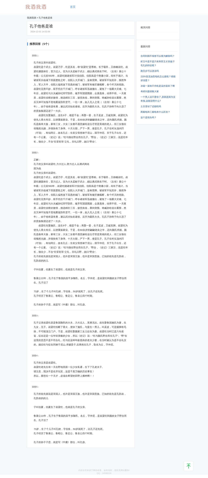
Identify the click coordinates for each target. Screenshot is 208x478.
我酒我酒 (31, 17)
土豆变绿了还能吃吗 (151, 106)
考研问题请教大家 (150, 91)
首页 (73, 6)
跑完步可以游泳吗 (150, 71)
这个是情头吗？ (148, 117)
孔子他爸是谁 (45, 17)
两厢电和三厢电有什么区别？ (155, 112)
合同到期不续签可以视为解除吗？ (158, 56)
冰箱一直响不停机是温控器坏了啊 (158, 86)
